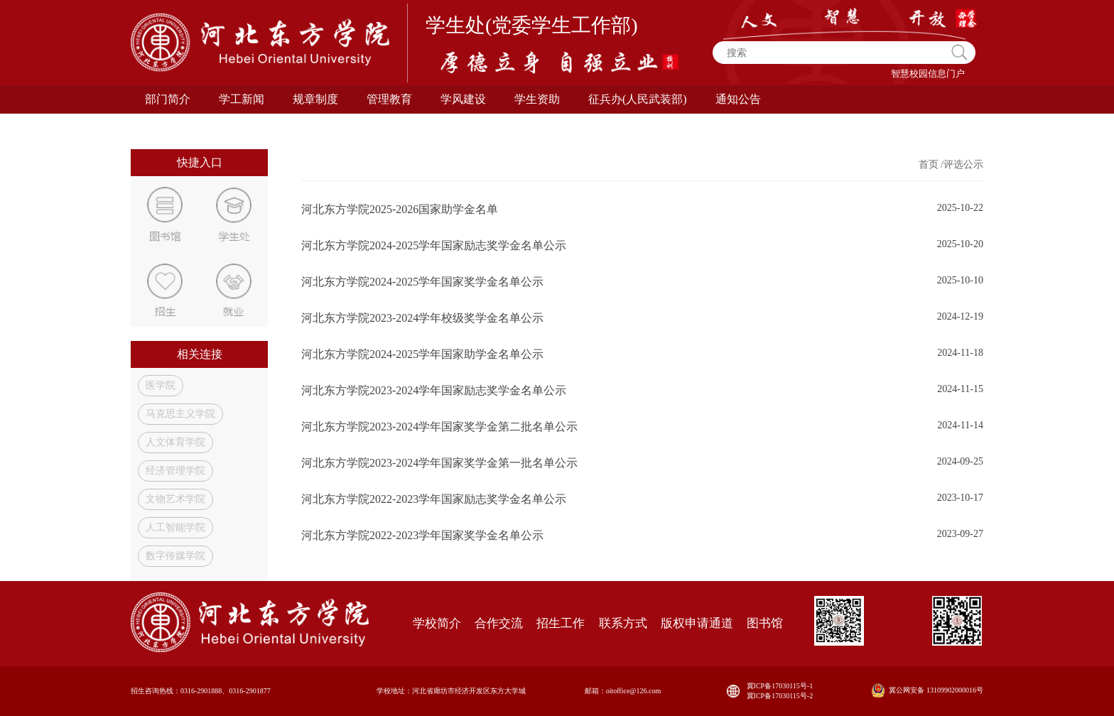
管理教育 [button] (389, 99)
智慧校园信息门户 (928, 73)
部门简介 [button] (167, 99)
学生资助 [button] (537, 99)
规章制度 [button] (315, 99)
